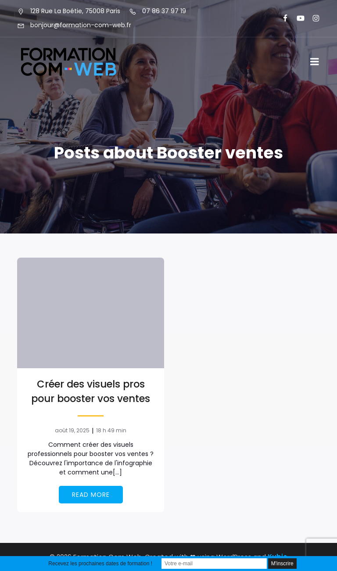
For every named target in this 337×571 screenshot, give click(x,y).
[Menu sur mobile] (314, 62)
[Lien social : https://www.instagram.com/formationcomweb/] (312, 18)
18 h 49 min (111, 430)
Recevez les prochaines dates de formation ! (100, 563)
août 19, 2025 (72, 430)
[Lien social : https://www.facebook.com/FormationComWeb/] (281, 18)
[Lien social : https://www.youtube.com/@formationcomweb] (297, 18)
